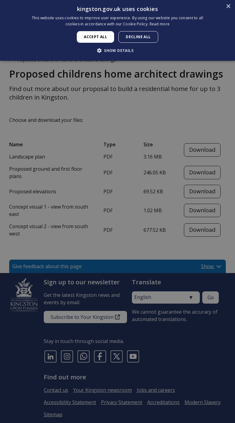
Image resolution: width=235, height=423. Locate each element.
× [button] (228, 6)
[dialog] (117, 30)
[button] (117, 50)
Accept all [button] (95, 36)
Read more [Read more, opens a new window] (160, 24)
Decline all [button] (138, 36)
